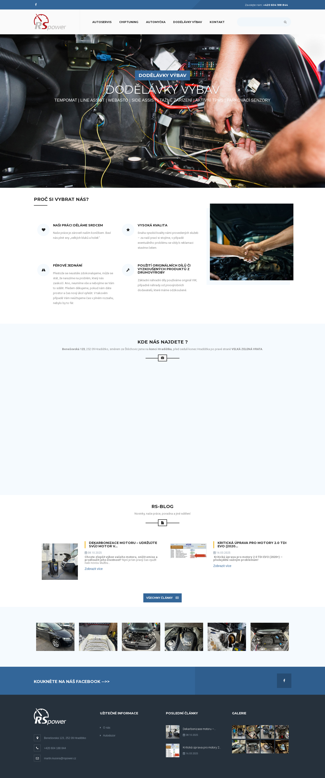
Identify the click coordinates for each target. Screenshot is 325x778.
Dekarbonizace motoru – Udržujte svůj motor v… (123, 544)
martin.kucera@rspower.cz (55, 758)
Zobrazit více (94, 569)
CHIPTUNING (128, 22)
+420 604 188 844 (50, 748)
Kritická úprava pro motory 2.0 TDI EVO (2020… (252, 544)
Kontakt (217, 22)
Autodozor (108, 735)
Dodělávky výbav (187, 22)
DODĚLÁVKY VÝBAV (162, 75)
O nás (105, 727)
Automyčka (155, 22)
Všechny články (162, 597)
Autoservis (101, 22)
